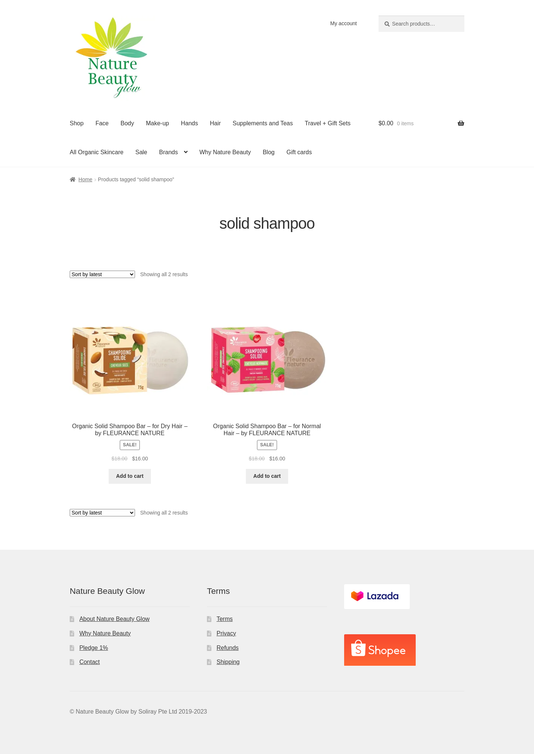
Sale (141, 152)
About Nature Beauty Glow (114, 619)
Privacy (226, 633)
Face (102, 123)
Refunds (228, 648)
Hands (189, 123)
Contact (89, 662)
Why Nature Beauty (225, 152)
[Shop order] (102, 274)
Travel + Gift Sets (327, 123)
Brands (168, 152)
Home (85, 179)
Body (127, 123)
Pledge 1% (93, 648)
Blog (268, 152)
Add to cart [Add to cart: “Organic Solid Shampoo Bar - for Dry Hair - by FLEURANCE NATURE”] (130, 476)
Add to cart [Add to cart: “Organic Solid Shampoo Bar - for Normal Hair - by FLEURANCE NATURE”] (267, 476)
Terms (225, 619)
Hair (215, 123)
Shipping (228, 662)
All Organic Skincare (96, 152)
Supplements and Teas (263, 123)
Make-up (157, 123)
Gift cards (299, 152)
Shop (76, 123)
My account (343, 23)
